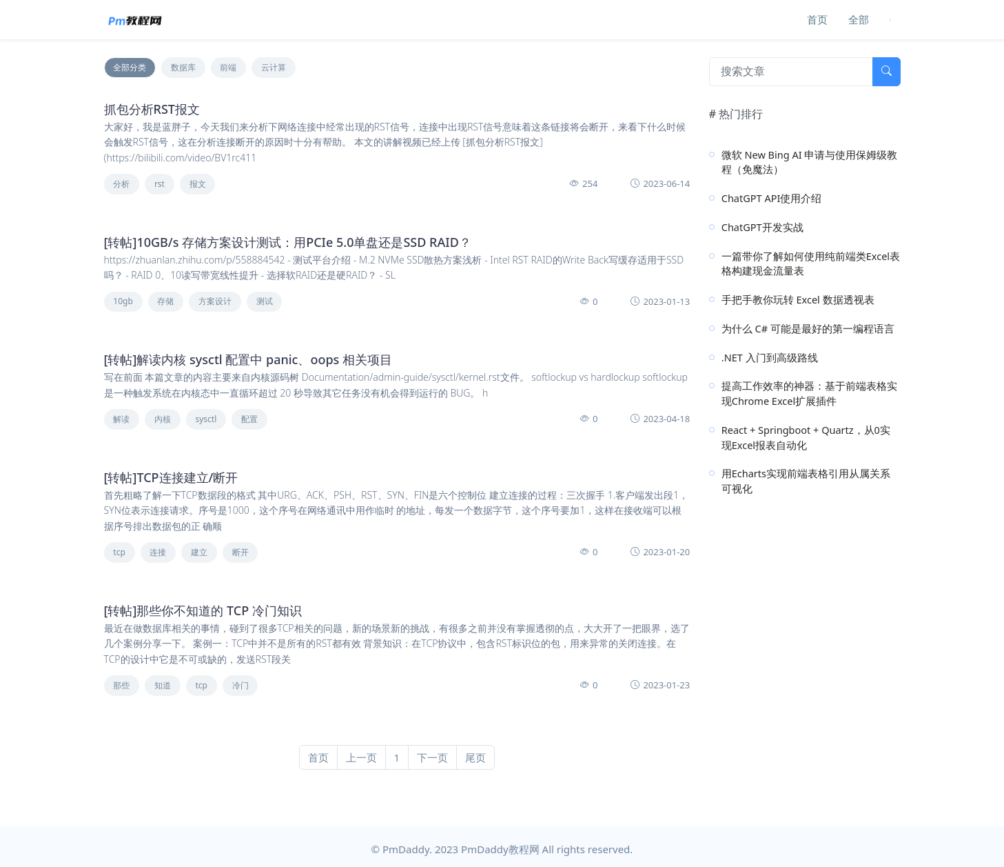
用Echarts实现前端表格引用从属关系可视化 (805, 480)
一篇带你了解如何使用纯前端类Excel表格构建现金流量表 (810, 263)
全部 (858, 19)
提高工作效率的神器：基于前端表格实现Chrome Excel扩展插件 (809, 393)
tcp (119, 552)
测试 (264, 301)
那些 (121, 685)
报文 (197, 184)
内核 (162, 419)
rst (159, 184)
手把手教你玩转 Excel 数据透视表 (797, 299)
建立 (199, 552)
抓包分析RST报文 (152, 109)
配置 (249, 419)
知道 (162, 685)
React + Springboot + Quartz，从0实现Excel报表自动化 (805, 437)
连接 (158, 552)
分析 (121, 184)
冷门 (240, 685)
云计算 (273, 67)
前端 (228, 67)
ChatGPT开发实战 (762, 227)
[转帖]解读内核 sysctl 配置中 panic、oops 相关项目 (248, 359)
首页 (817, 19)
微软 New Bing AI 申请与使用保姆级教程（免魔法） (809, 162)
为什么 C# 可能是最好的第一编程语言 (807, 328)
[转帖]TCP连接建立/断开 (171, 477)
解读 (121, 419)
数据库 (183, 67)
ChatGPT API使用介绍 (771, 198)
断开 (240, 552)
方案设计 (215, 301)
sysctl (205, 419)
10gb (123, 301)
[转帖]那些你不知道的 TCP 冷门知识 (203, 610)
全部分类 (129, 67)
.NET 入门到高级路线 (769, 357)
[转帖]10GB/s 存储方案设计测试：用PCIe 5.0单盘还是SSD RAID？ (287, 242)
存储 (165, 301)
